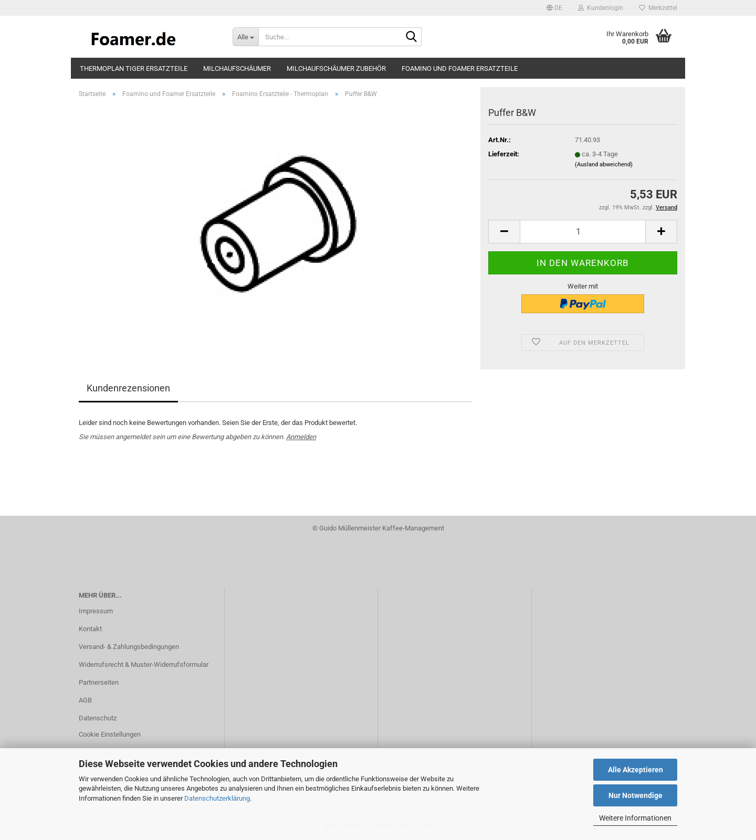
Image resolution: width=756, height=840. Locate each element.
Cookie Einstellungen (110, 734)
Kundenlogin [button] (600, 8)
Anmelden (301, 437)
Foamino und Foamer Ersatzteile (460, 68)
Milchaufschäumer (237, 68)
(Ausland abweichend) (604, 164)
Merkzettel (658, 8)
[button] (554, 8)
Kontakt (90, 629)
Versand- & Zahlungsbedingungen (129, 647)
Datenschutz (98, 718)
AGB (85, 700)
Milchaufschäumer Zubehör (336, 68)
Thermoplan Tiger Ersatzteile (133, 68)
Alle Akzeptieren (635, 769)
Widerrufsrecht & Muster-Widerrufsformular (143, 664)
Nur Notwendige (635, 795)
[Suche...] (245, 36)
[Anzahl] (583, 231)
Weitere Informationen (635, 818)
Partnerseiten (99, 682)
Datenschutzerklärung (217, 798)
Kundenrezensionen (128, 388)
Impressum (96, 611)
